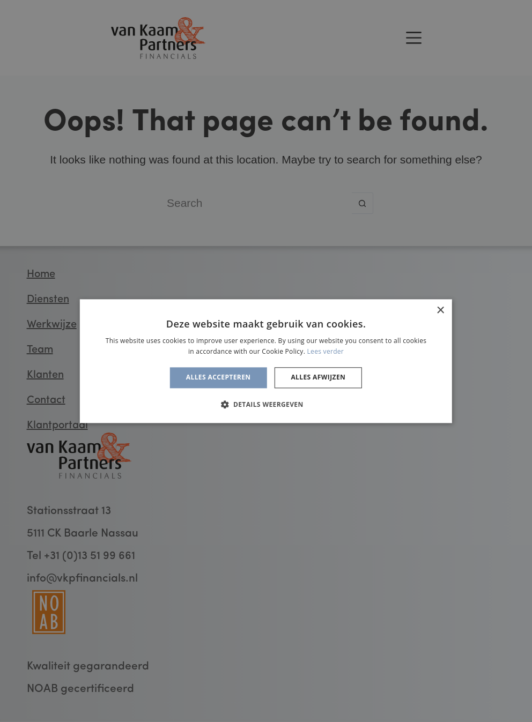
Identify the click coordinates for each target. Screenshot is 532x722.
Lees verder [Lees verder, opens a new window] (325, 351)
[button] (265, 404)
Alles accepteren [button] (218, 377)
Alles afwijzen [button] (318, 377)
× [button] (440, 311)
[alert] (266, 361)
